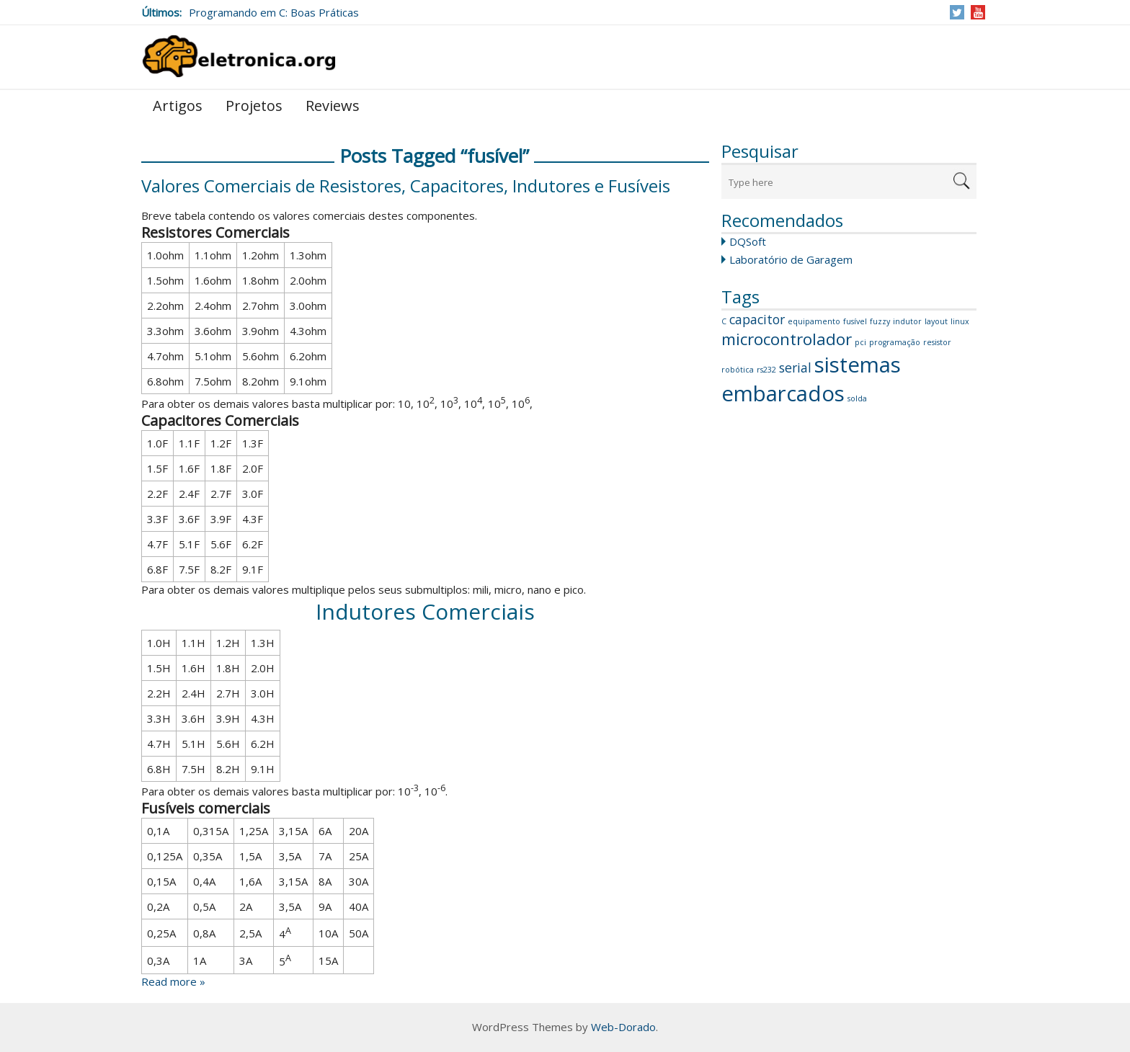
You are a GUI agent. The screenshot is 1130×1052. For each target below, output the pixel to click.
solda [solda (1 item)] (857, 398)
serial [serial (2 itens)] (795, 367)
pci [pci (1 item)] (860, 342)
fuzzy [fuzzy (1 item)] (880, 321)
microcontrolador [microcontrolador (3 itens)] (786, 339)
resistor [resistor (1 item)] (937, 342)
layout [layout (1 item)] (936, 321)
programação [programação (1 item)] (894, 342)
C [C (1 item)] (723, 321)
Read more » (173, 981)
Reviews (333, 105)
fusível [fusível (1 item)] (855, 321)
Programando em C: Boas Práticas (274, 12)
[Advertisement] (849, 638)
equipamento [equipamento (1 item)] (814, 321)
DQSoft (747, 241)
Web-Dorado (623, 1027)
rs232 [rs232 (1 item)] (766, 370)
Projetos (254, 105)
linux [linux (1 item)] (960, 321)
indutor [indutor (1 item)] (907, 321)
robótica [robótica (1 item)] (737, 370)
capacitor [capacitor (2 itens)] (757, 319)
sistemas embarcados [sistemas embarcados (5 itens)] (811, 379)
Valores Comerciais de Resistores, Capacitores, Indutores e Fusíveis (405, 185)
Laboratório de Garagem (791, 259)
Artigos (178, 105)
